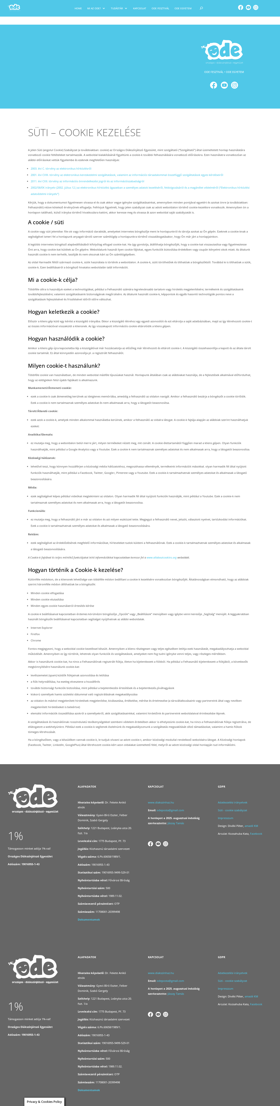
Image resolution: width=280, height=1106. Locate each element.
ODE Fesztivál (160, 8)
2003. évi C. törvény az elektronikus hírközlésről (61, 160)
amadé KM (252, 818)
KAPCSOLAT (139, 8)
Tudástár (117, 8)
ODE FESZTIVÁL (213, 64)
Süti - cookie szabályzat (232, 802)
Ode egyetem (183, 8)
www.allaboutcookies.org (162, 549)
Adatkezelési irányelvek (232, 794)
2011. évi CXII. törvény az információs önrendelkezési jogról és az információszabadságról (87, 173)
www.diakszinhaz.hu (161, 794)
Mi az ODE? (94, 8)
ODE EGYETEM (235, 64)
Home (78, 8)
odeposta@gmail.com (170, 802)
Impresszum (225, 810)
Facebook (256, 826)
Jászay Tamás (176, 815)
